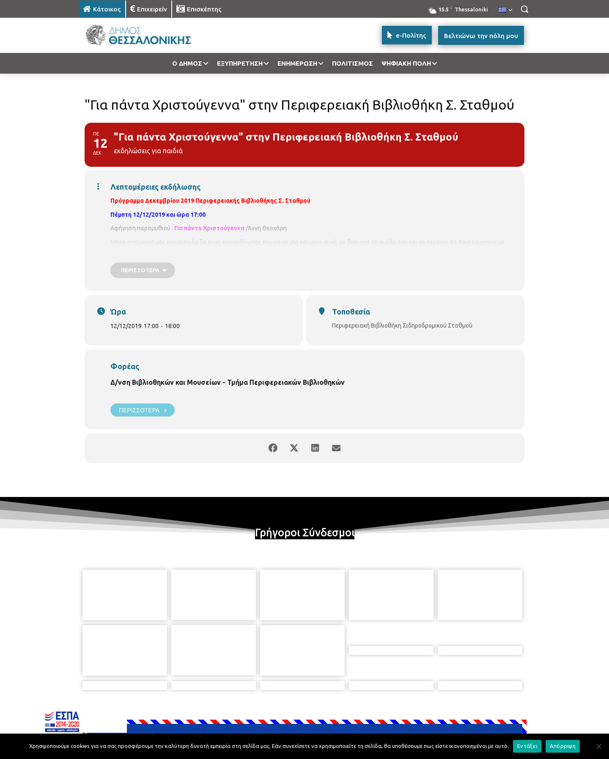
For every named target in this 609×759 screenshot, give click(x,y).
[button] (524, 9)
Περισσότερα (142, 410)
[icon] (363, 712)
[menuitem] (505, 10)
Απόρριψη (563, 746)
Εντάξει (527, 746)
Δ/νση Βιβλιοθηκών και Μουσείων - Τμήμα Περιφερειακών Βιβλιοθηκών (227, 382)
